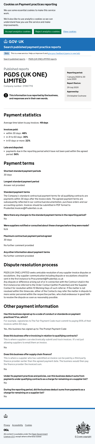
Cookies (28, 425)
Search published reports (14, 59)
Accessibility (17, 425)
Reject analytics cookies (47, 31)
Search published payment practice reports (32, 47)
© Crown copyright (83, 436)
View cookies (69, 31)
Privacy (7, 425)
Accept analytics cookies (18, 31)
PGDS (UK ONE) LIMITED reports (42, 59)
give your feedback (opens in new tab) (64, 53)
